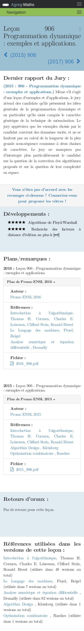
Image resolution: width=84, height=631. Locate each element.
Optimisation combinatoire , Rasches (39, 453)
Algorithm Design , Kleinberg (34, 447)
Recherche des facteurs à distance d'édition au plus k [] (44, 232)
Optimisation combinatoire (26, 615)
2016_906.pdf (24, 363)
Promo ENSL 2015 (25, 414)
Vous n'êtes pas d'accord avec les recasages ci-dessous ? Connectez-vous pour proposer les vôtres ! (42, 195)
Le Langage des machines (27, 581)
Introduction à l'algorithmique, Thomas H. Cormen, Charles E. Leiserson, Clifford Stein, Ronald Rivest (42, 318)
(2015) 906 (19, 55)
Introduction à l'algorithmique (29, 558)
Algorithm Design (19, 604)
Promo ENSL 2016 (25, 297)
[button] (42, 282)
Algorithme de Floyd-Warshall (42, 222)
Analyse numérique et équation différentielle (41, 592)
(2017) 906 (64, 61)
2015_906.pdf (24, 469)
